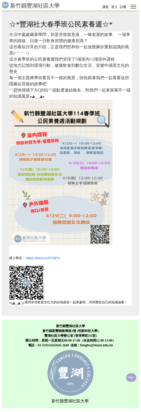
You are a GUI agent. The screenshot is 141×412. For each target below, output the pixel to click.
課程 (105, 7)
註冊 (123, 7)
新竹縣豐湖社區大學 (31, 5)
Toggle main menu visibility (134, 5)
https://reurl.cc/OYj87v (43, 258)
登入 (114, 7)
